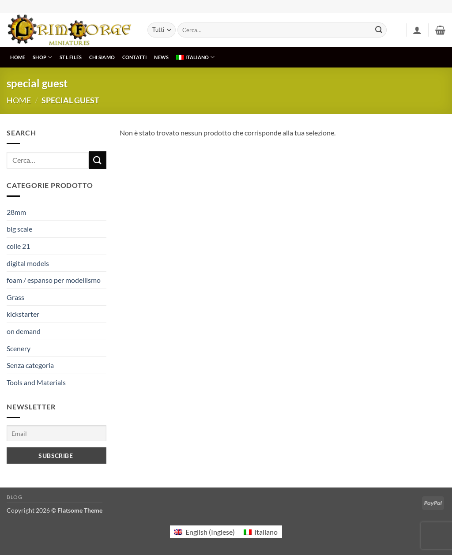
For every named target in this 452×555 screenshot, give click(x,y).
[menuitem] (195, 57)
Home (19, 100)
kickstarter (23, 314)
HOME (17, 57)
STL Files (71, 57)
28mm (16, 212)
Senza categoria (30, 365)
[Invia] (378, 30)
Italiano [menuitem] (266, 532)
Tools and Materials (36, 382)
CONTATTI (134, 57)
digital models (28, 263)
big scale (19, 229)
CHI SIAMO (102, 57)
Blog (14, 497)
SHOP (42, 57)
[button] (417, 30)
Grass (15, 297)
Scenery (18, 348)
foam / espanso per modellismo (54, 280)
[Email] (56, 433)
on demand (24, 331)
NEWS (161, 57)
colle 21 (18, 246)
